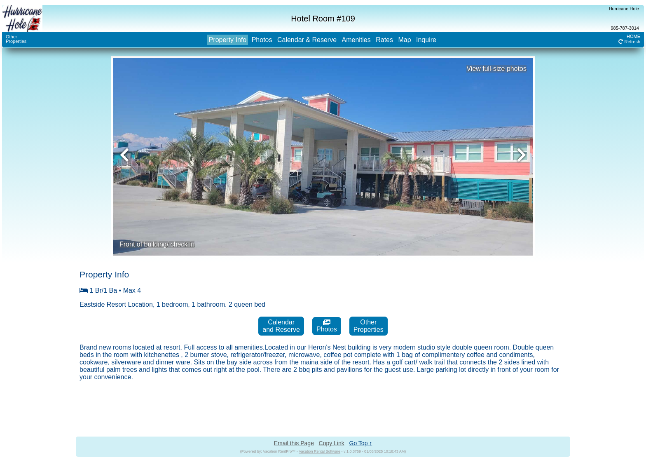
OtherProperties (16, 39)
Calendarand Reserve (281, 326)
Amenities (356, 39)
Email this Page (294, 443)
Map (404, 39)
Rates (384, 39)
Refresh (629, 41)
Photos (262, 39)
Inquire (426, 39)
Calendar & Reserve (307, 39)
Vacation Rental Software (319, 451)
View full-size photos (496, 68)
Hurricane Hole (624, 8)
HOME (633, 36)
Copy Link (331, 443)
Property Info (228, 39)
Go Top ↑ (360, 443)
